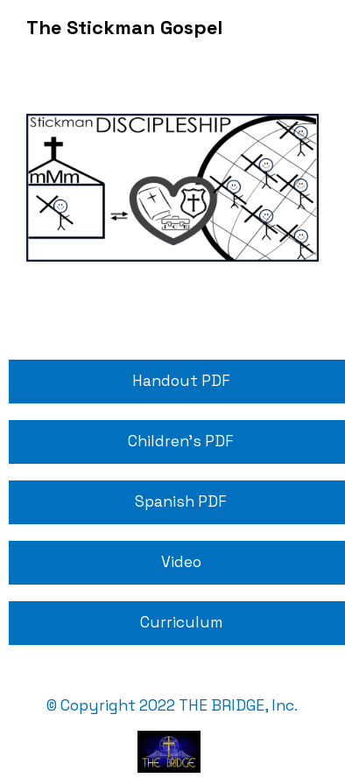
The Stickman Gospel (124, 28)
